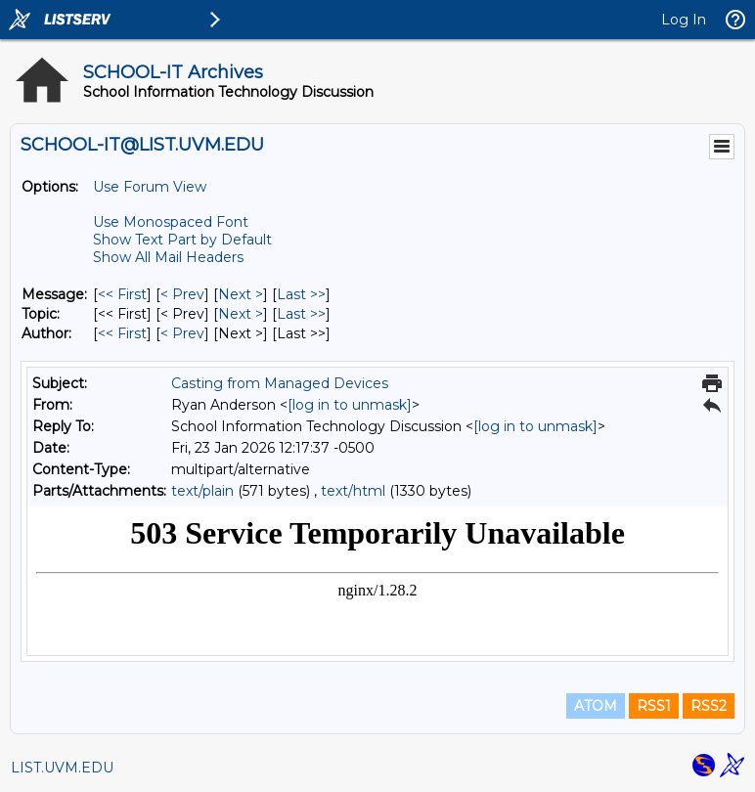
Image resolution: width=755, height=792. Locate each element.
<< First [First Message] (122, 294)
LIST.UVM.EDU (62, 767)
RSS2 (708, 706)
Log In (683, 19)
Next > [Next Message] (240, 294)
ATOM (595, 706)
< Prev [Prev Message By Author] (182, 333)
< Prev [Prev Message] (182, 294)
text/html (353, 491)
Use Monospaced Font (170, 222)
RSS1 (654, 706)
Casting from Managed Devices (279, 383)
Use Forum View (149, 187)
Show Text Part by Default (182, 239)
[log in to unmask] (350, 405)
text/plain (202, 491)
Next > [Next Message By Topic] (240, 314)
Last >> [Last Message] (301, 294)
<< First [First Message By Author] (122, 333)
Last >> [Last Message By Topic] (301, 314)
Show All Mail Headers (168, 257)
